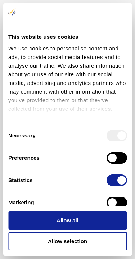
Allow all (67, 220)
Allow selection (67, 241)
